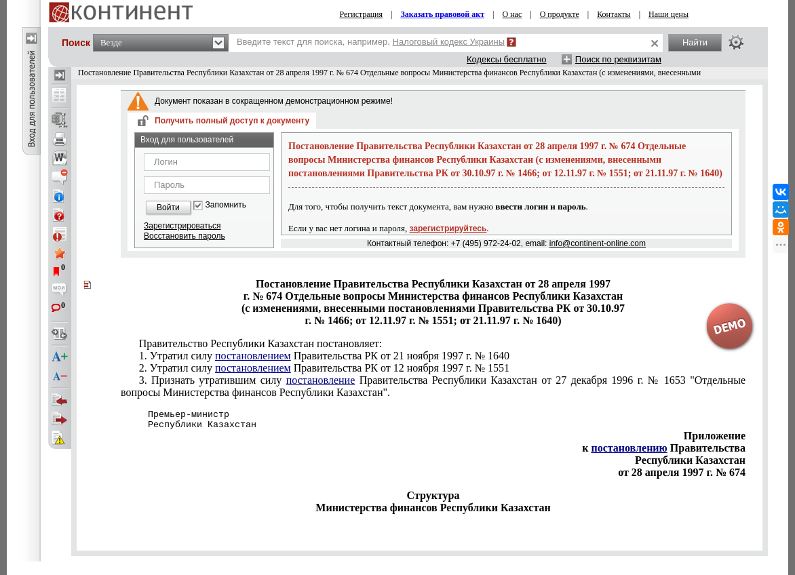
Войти (168, 207)
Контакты (614, 14)
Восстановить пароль (184, 236)
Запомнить (226, 205)
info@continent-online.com (597, 243)
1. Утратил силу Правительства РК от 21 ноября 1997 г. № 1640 (324, 355)
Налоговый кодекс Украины (449, 42)
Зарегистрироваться (182, 226)
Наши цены (668, 14)
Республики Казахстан (188, 425)
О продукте (559, 14)
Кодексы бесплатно (507, 59)
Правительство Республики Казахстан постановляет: (261, 343)
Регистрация (361, 14)
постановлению (629, 448)
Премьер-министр (175, 415)
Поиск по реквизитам (618, 59)
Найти (694, 42)
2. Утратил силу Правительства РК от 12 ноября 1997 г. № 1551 (324, 368)
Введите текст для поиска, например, (371, 42)
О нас (512, 14)
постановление (320, 380)
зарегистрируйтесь (448, 228)
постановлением (253, 355)
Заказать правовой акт (442, 14)
